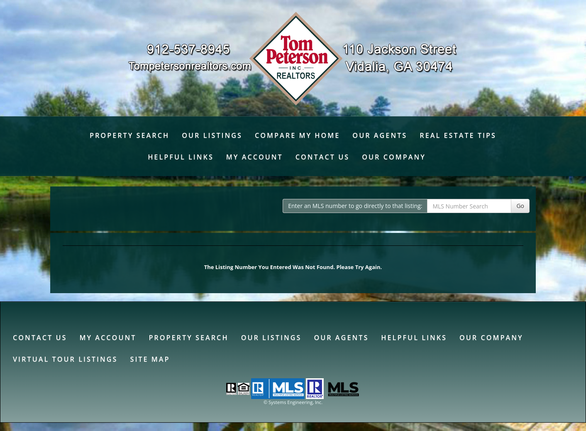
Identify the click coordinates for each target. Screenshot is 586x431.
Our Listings (212, 135)
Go (520, 206)
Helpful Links (181, 157)
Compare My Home (297, 135)
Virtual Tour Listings (65, 359)
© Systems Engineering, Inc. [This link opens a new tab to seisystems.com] (293, 402)
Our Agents (379, 135)
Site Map (150, 359)
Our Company (394, 157)
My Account (254, 157)
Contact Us (322, 157)
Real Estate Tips (458, 135)
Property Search (129, 135)
